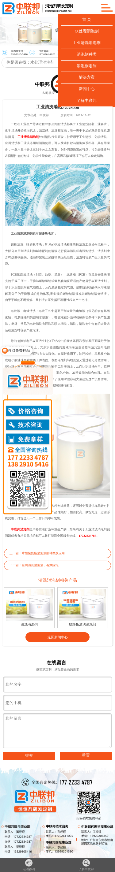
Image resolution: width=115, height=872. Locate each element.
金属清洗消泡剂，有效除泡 (40, 565)
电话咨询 (29, 865)
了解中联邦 (86, 865)
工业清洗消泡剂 (28, 137)
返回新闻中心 (58, 637)
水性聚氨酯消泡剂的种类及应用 (43, 553)
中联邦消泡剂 (20, 529)
